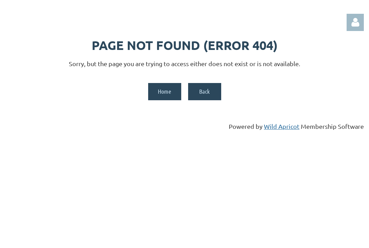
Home (164, 91)
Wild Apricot (281, 126)
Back (204, 91)
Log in (355, 22)
